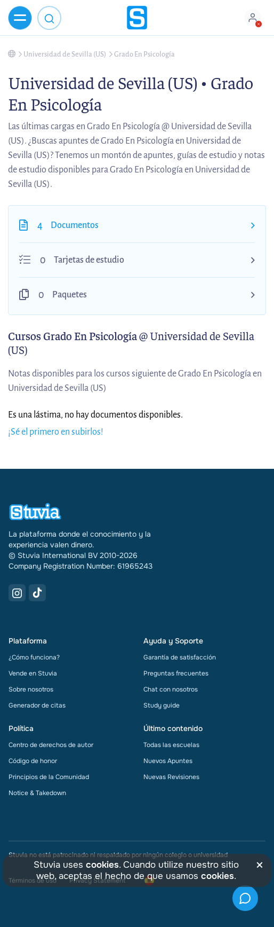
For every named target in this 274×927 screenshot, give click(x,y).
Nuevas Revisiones (171, 777)
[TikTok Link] (37, 592)
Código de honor (33, 761)
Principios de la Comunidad (49, 777)
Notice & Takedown (37, 793)
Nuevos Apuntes (167, 761)
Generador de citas (37, 705)
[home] (137, 17)
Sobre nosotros (31, 689)
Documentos (75, 225)
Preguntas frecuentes (175, 673)
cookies (102, 864)
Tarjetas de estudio (89, 260)
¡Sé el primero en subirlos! (55, 432)
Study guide (161, 705)
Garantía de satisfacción (179, 657)
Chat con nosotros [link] (170, 689)
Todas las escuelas (171, 745)
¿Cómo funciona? (34, 657)
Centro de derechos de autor (51, 745)
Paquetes (69, 295)
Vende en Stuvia (33, 673)
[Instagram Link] (17, 592)
